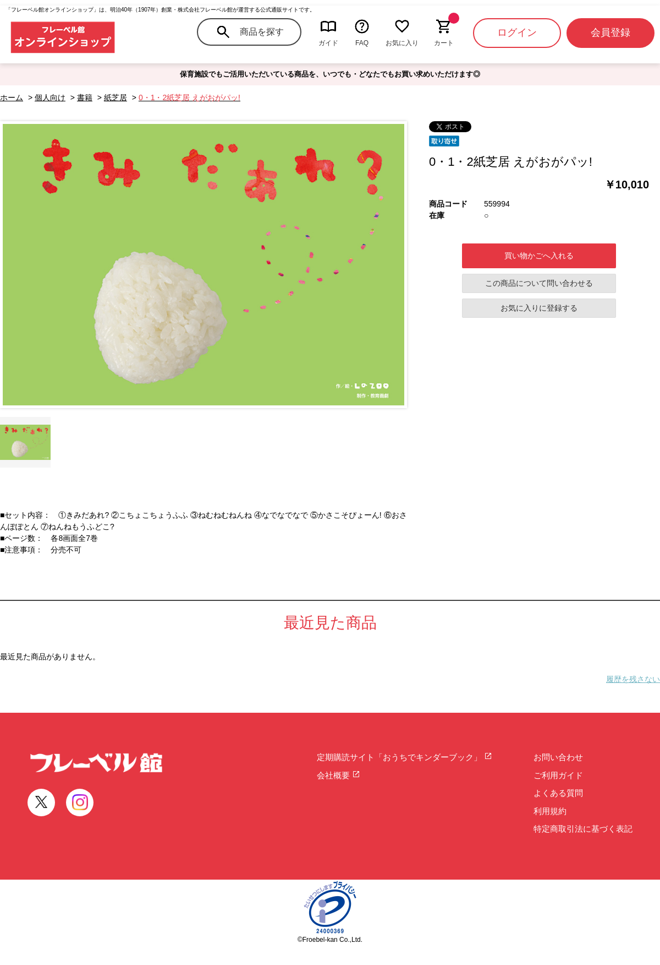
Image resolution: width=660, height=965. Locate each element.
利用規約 (550, 811)
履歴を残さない (633, 679)
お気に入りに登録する (539, 307)
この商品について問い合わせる (539, 283)
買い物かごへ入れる (539, 255)
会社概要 (338, 775)
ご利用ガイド (558, 775)
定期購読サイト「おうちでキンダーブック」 (404, 757)
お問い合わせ (558, 757)
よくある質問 (558, 793)
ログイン (517, 32)
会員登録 (610, 32)
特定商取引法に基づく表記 (583, 828)
